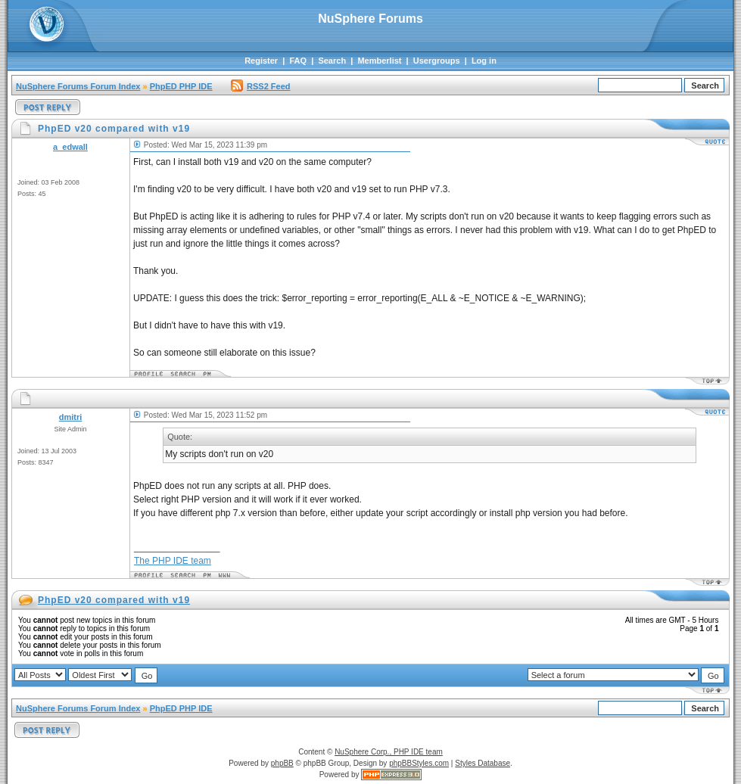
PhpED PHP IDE (181, 86)
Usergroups (436, 60)
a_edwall (70, 146)
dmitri (71, 417)
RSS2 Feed (260, 86)
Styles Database (482, 763)
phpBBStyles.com (419, 763)
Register (261, 60)
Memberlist (379, 60)
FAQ (298, 60)
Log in (484, 60)
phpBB (282, 763)
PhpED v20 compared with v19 (114, 600)
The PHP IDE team (172, 560)
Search (332, 60)
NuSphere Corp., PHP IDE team (389, 752)
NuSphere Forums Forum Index (78, 86)
